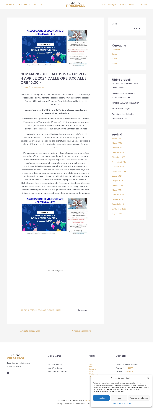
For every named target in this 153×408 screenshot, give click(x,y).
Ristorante (25, 4)
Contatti (143, 4)
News (114, 63)
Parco (41, 4)
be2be (69, 404)
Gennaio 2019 (118, 204)
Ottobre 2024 (118, 166)
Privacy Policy (126, 403)
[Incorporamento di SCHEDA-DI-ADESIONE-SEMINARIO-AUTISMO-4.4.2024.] (55, 271)
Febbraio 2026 (119, 147)
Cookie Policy (116, 403)
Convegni (116, 49)
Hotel (11, 4)
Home (91, 364)
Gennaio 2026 (118, 152)
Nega (119, 398)
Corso (24, 87)
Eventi (115, 58)
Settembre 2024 (120, 171)
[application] (14, 4)
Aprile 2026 (118, 138)
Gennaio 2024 (118, 194)
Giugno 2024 (118, 180)
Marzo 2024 (118, 190)
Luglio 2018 (118, 213)
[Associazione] (8, 373)
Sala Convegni (110, 4)
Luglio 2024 (118, 175)
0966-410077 (128, 368)
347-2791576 (128, 372)
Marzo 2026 (118, 143)
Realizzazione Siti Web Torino (84, 404)
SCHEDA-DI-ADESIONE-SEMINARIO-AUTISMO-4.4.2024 (42, 310)
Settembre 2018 (120, 208)
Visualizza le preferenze (139, 398)
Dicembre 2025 (119, 157)
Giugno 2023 (118, 199)
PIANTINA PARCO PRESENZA (127, 103)
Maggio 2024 (118, 185)
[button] (148, 378)
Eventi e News (128, 4)
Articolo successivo (83, 331)
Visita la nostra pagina (122, 108)
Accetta (101, 398)
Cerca (114, 23)
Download (82, 310)
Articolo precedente (28, 331)
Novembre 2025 (120, 161)
